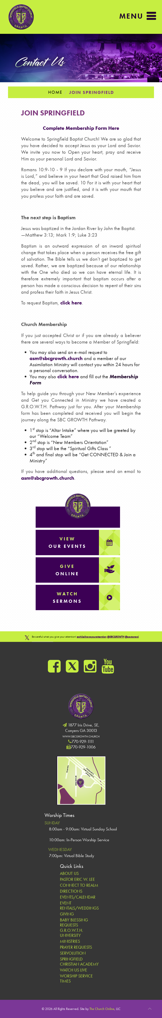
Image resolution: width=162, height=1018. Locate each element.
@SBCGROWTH (115, 636)
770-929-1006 (83, 747)
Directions (71, 891)
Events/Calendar (77, 897)
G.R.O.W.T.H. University (71, 933)
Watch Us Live (73, 970)
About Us (69, 873)
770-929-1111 (83, 741)
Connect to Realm (79, 885)
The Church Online (101, 1009)
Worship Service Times (76, 978)
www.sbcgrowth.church (81, 736)
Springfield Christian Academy (79, 961)
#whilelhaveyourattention (92, 636)
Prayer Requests (76, 947)
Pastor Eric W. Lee (77, 879)
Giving (67, 914)
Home (55, 92)
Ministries (70, 941)
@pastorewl (132, 636)
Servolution (73, 953)
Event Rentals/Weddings (79, 905)
